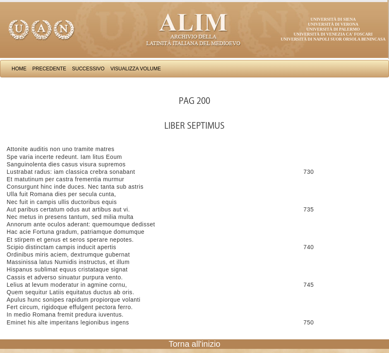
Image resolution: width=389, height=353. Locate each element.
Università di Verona (333, 24)
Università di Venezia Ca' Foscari (333, 34)
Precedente (49, 69)
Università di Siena (332, 19)
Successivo (88, 69)
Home (19, 69)
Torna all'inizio (195, 343)
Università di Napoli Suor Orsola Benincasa (333, 39)
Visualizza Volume (135, 69)
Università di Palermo (333, 29)
